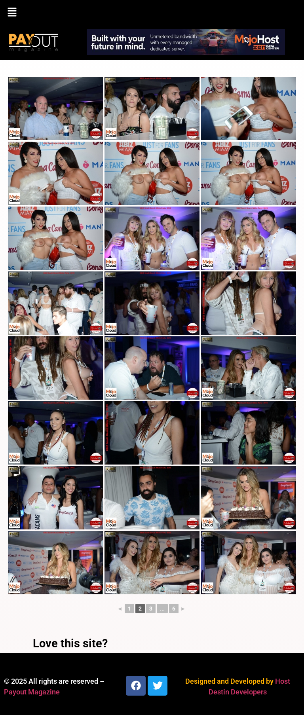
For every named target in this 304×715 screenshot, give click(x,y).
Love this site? (70, 643)
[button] (152, 12)
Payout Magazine (32, 692)
